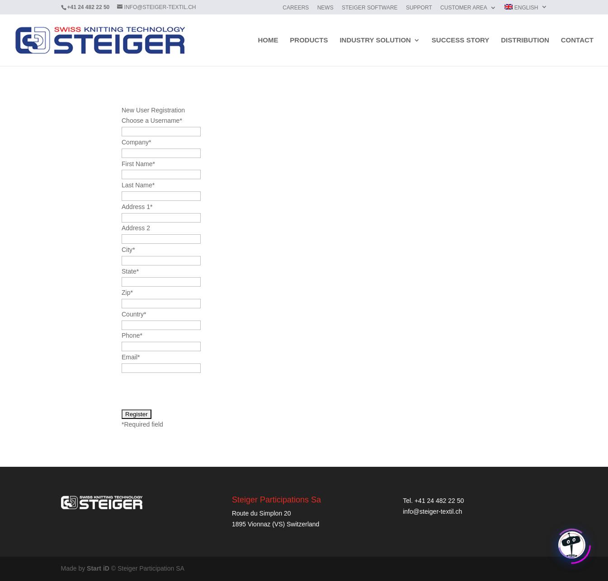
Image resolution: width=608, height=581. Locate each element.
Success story (461, 40)
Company (136, 142)
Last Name (138, 185)
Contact (577, 40)
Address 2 (136, 228)
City (128, 249)
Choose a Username (152, 120)
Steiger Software (370, 8)
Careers (296, 8)
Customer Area (463, 8)
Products (309, 40)
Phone (132, 335)
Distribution (525, 40)
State (130, 271)
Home (268, 40)
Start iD (98, 568)
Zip (127, 292)
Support (419, 8)
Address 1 (137, 206)
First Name (138, 163)
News (325, 8)
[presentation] (190, 391)
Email (131, 357)
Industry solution (375, 40)
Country (134, 314)
